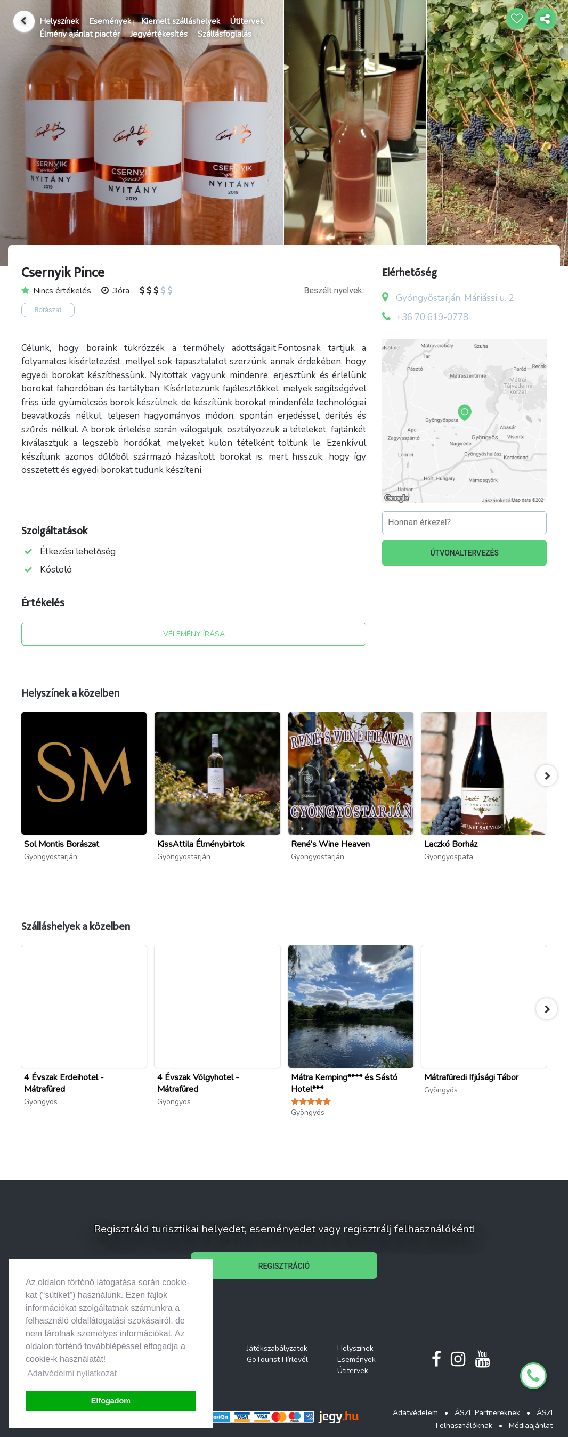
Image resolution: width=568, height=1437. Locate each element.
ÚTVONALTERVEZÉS (464, 553)
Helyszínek (59, 21)
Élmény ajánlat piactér (79, 34)
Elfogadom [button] (111, 1401)
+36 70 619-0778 (432, 317)
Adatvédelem (415, 1413)
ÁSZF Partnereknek (487, 1413)
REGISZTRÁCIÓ (284, 1266)
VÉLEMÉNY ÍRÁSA (194, 634)
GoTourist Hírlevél (277, 1359)
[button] (546, 775)
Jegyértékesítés (159, 34)
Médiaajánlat (531, 1425)
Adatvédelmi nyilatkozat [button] (72, 1373)
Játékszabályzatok (277, 1348)
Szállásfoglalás (224, 34)
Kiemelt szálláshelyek (180, 21)
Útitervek (247, 21)
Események (110, 21)
